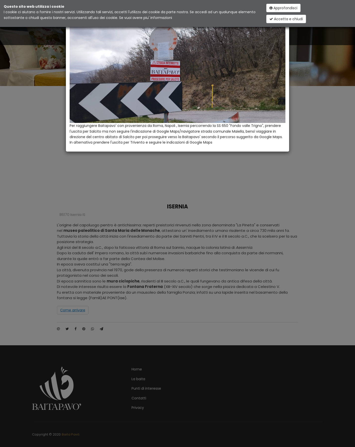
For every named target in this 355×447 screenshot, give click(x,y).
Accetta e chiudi (286, 18)
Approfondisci (283, 7)
